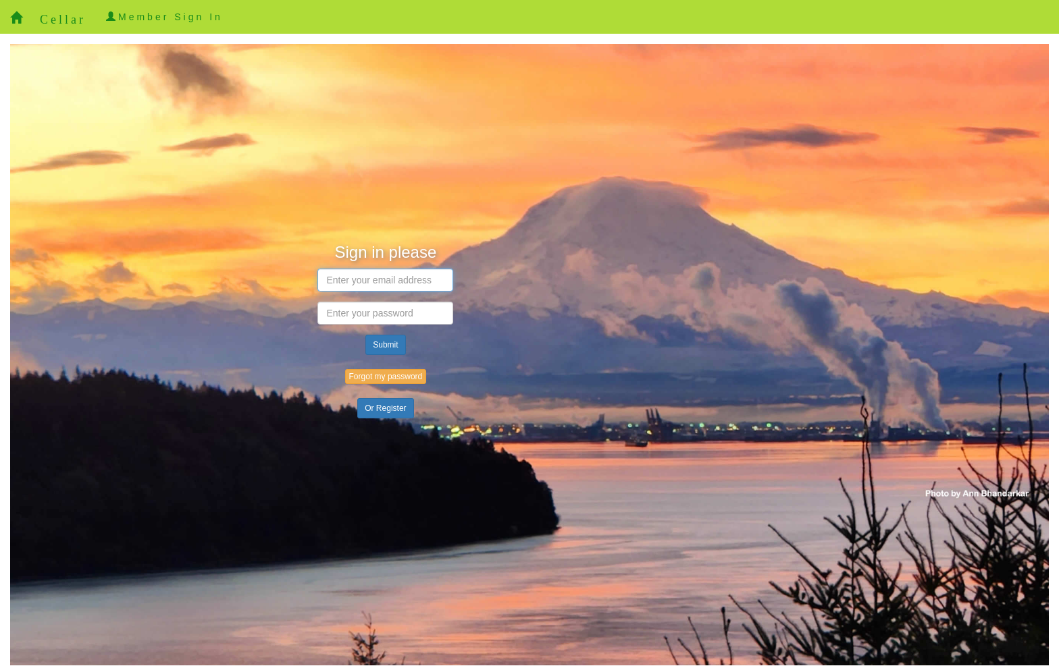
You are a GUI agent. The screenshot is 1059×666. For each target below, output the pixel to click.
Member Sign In (164, 16)
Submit (385, 345)
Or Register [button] (385, 408)
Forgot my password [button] (386, 376)
